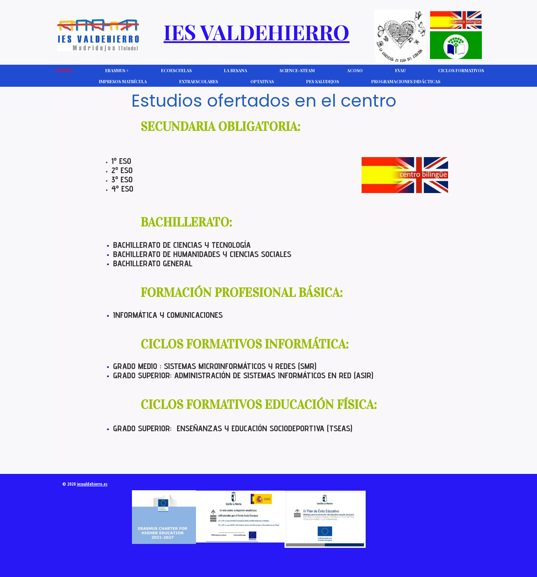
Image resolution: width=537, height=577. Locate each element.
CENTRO (64, 70)
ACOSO (355, 70)
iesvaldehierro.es (92, 484)
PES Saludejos (322, 81)
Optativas (262, 81)
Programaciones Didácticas (405, 81)
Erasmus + (117, 70)
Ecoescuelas (176, 70)
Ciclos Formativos (461, 70)
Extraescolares (198, 81)
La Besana (235, 70)
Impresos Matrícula (123, 81)
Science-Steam (297, 70)
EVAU (400, 70)
